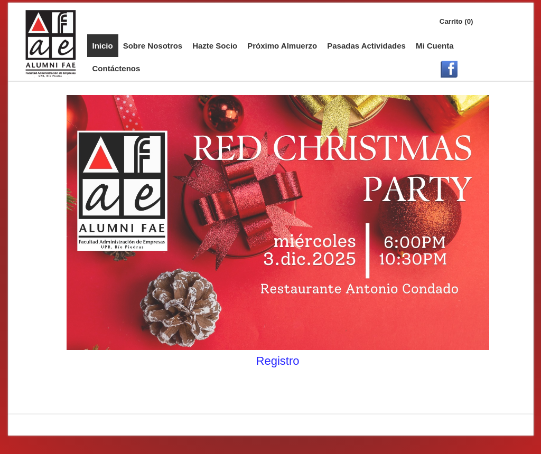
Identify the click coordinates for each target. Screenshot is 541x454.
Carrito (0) (456, 21)
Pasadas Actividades (366, 45)
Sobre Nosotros (153, 45)
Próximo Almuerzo (282, 45)
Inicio (102, 45)
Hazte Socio (214, 45)
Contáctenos (116, 68)
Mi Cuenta (435, 45)
